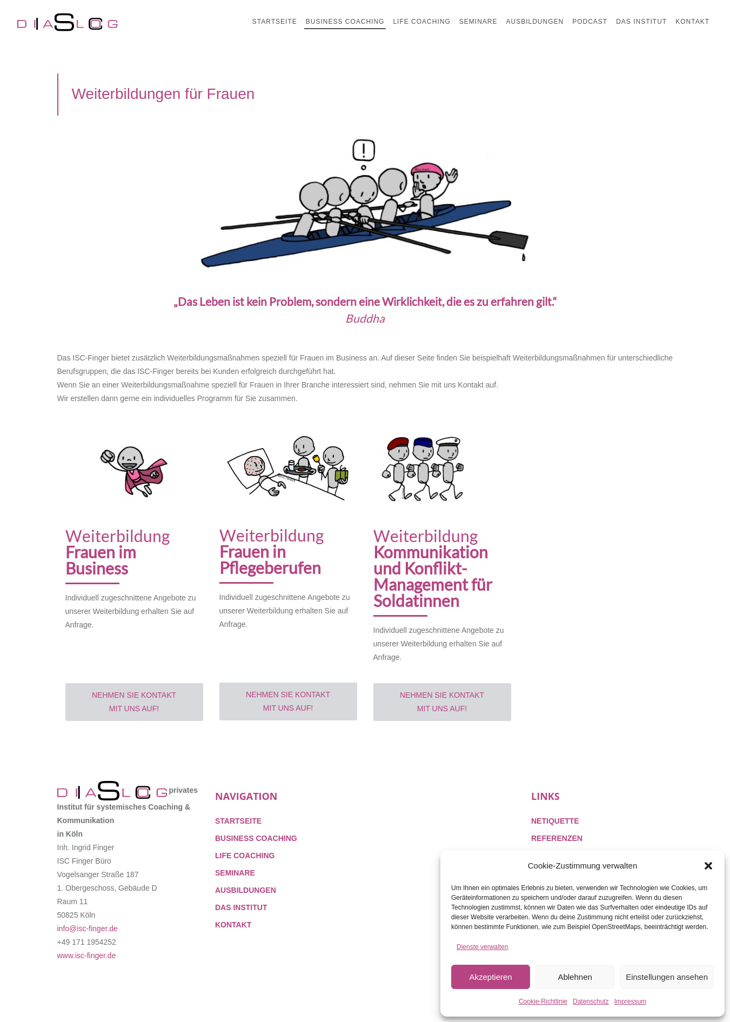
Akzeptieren (490, 976)
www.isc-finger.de (86, 955)
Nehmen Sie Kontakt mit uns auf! (134, 702)
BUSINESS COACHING (256, 838)
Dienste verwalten (482, 947)
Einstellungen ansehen (667, 976)
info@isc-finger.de (87, 928)
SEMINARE (235, 873)
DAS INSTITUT (241, 907)
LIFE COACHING (244, 855)
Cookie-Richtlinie (543, 1001)
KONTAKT (233, 924)
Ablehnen (575, 976)
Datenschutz (591, 1001)
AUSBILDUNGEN (245, 890)
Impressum (630, 1001)
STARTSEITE (238, 821)
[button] (708, 865)
